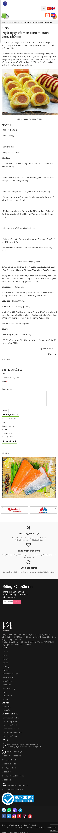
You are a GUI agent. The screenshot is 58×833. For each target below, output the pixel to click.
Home (3, 22)
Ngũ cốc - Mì (7, 696)
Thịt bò (5, 655)
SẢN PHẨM (30, 828)
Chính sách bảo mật (10, 725)
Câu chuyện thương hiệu (9, 419)
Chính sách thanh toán (11, 729)
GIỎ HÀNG (7, 707)
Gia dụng (6, 670)
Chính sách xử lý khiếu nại (12, 732)
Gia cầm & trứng (9, 688)
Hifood (33, 825)
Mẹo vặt (4, 430)
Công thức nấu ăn (14, 22)
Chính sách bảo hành (10, 736)
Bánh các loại (8, 677)
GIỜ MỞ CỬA (12, 828)
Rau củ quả (7, 685)
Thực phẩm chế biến (10, 674)
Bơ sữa (5, 663)
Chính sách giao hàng (10, 721)
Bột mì (5, 699)
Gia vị (5, 692)
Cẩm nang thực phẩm (8, 426)
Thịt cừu (6, 659)
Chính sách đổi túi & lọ (11, 718)
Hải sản (5, 652)
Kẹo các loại (7, 681)
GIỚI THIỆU (40, 828)
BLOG (21, 828)
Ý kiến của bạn (7, 389)
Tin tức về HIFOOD (7, 437)
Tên (3, 373)
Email (4, 381)
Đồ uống (6, 666)
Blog (3, 422)
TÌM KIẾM (6, 710)
